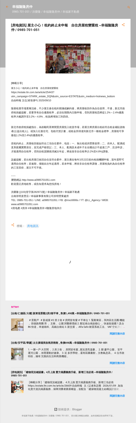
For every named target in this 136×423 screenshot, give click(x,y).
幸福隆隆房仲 (22, 7)
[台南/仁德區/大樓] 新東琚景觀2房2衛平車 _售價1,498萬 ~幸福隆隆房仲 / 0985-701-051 (60, 313)
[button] (123, 25)
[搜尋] (129, 7)
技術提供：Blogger (68, 409)
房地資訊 (32, 226)
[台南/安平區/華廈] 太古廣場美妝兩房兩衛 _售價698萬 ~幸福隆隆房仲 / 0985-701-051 (59, 342)
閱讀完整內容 (117, 333)
